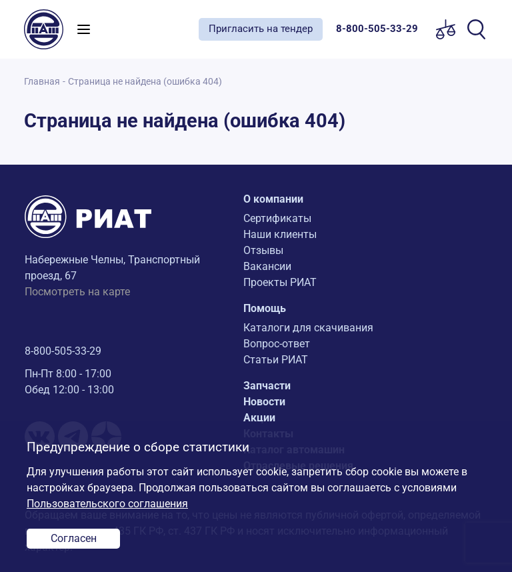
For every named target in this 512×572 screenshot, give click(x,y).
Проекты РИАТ (280, 282)
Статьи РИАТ (275, 359)
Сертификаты (277, 218)
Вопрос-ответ (276, 343)
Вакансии (267, 266)
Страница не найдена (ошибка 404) (145, 81)
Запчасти (267, 385)
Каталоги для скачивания (308, 327)
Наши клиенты (280, 234)
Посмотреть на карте (77, 291)
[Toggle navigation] (83, 29)
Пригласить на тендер (261, 29)
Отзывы (263, 250)
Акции (259, 417)
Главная (42, 81)
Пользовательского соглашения (107, 503)
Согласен (74, 538)
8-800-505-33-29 (63, 351)
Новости (264, 401)
